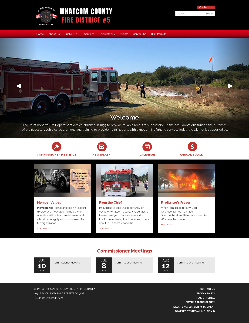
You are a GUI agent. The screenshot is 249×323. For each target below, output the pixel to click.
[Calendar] (147, 148)
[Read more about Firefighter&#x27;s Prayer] (186, 198)
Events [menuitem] (124, 34)
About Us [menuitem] (54, 34)
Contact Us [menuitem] (139, 34)
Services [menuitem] (89, 34)
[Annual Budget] (192, 148)
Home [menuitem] (40, 34)
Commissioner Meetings (124, 251)
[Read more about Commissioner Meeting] (62, 265)
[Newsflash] (102, 148)
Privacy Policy (206, 293)
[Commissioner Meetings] (56, 148)
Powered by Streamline (190, 311)
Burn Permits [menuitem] (158, 34)
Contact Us (206, 7)
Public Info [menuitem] (70, 34)
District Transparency (200, 302)
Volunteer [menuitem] (107, 34)
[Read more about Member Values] (62, 198)
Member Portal (205, 298)
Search (209, 13)
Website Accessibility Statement (194, 307)
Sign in (211, 311)
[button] (18, 88)
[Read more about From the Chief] (124, 198)
